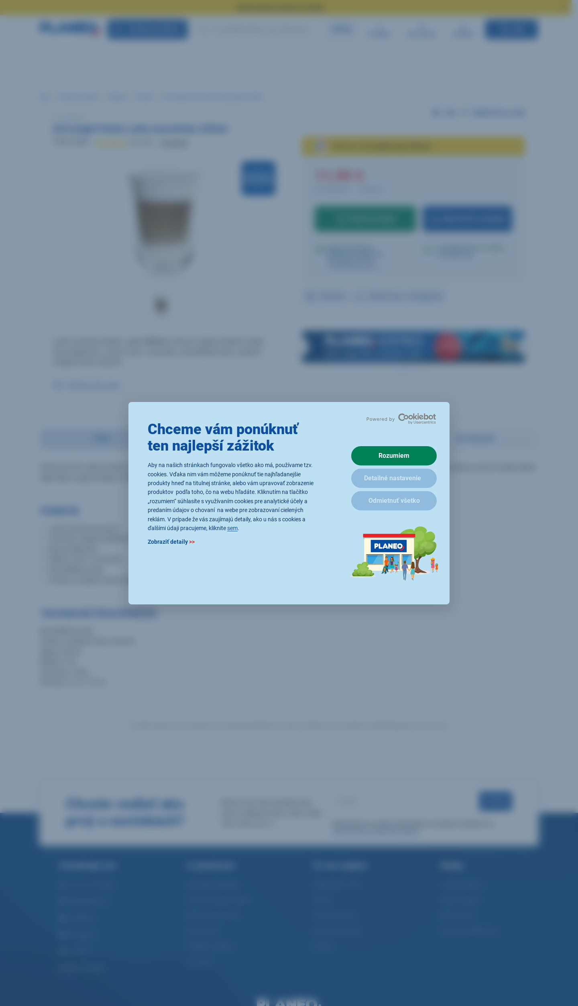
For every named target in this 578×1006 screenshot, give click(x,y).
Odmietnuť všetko (394, 500)
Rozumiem (394, 455)
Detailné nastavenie (392, 478)
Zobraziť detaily (171, 542)
